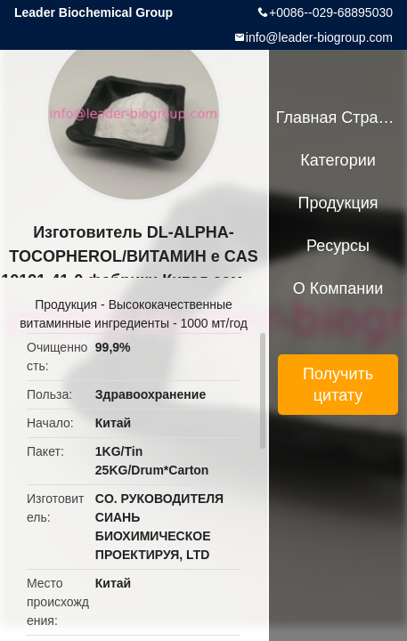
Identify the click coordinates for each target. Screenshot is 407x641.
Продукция (66, 304)
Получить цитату (338, 384)
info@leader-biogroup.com (319, 37)
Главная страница (338, 117)
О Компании (338, 288)
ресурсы (338, 246)
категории (337, 160)
